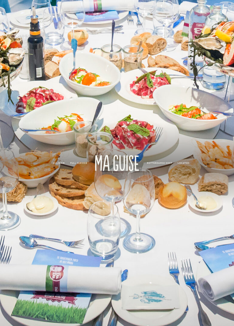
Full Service (78, 163)
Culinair (59, 163)
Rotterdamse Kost (159, 163)
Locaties (183, 163)
